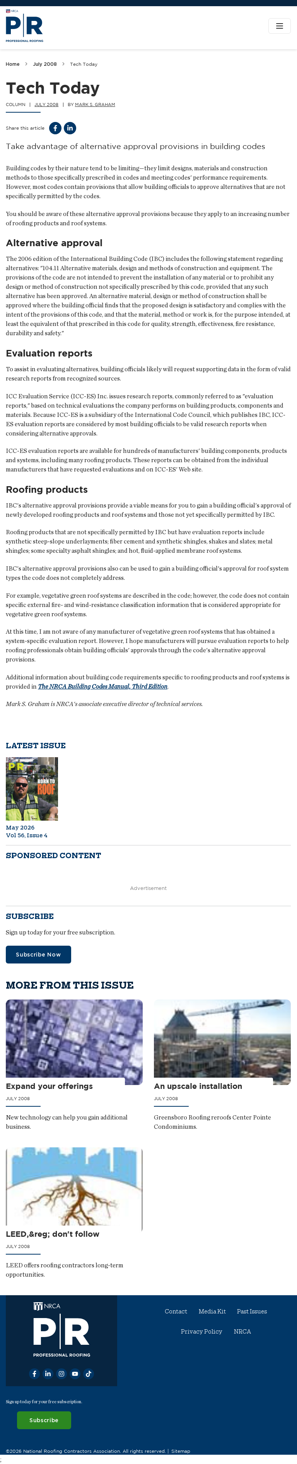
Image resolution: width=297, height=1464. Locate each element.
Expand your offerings (49, 1086)
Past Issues (252, 1311)
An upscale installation (198, 1086)
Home (13, 64)
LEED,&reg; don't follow (52, 1233)
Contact (176, 1311)
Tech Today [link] (83, 64)
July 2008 (45, 64)
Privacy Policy (201, 1332)
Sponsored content (53, 856)
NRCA (242, 1332)
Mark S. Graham (95, 104)
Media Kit (212, 1311)
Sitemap (180, 1451)
